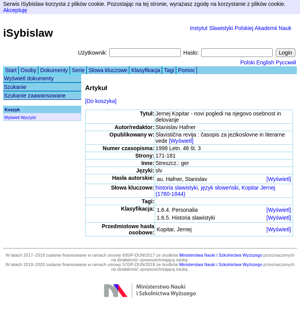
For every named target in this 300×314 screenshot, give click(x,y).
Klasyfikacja (145, 70)
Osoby (28, 70)
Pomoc (186, 70)
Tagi (169, 70)
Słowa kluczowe (108, 70)
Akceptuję (15, 10)
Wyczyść (28, 117)
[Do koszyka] (100, 101)
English (265, 62)
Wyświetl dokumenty (29, 78)
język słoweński (219, 187)
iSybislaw (28, 33)
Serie (78, 70)
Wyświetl (12, 117)
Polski (247, 62)
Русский (286, 62)
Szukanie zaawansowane (35, 95)
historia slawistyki (176, 187)
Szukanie (15, 87)
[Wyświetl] (181, 141)
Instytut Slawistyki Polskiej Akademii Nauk (240, 28)
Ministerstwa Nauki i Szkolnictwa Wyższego (220, 255)
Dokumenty (54, 70)
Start (11, 70)
